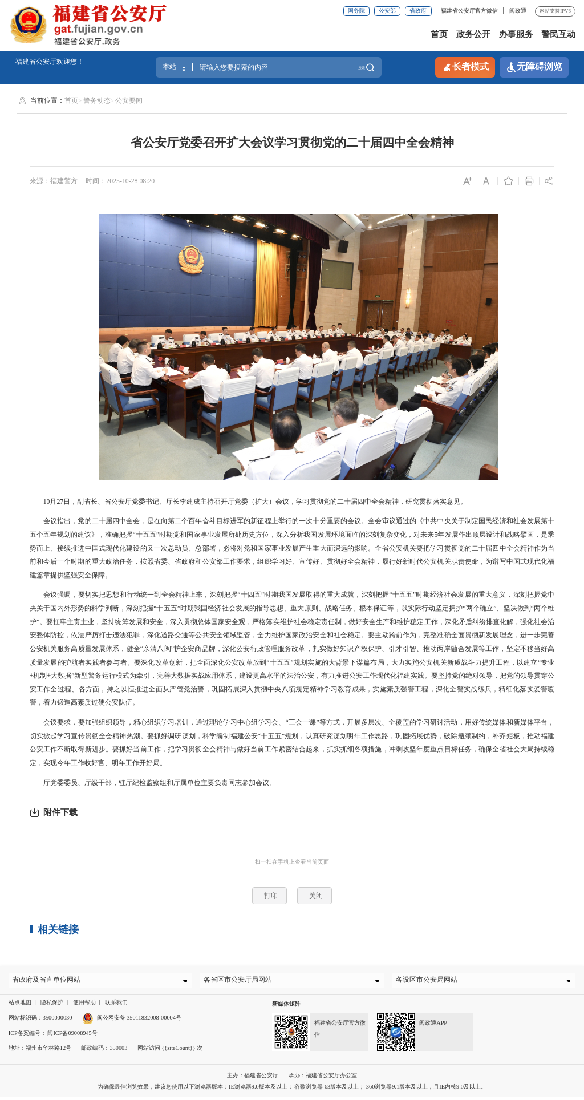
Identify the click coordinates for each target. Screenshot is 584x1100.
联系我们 (116, 1005)
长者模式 (465, 67)
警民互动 (558, 34)
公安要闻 (129, 100)
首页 (439, 34)
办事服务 (516, 34)
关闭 (316, 896)
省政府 (418, 10)
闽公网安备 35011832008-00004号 (131, 1020)
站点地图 (20, 1005)
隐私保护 (51, 1005)
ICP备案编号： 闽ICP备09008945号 (53, 1036)
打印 (271, 896)
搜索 (361, 67)
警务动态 (97, 100)
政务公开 (473, 34)
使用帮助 (84, 1005)
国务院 (356, 10)
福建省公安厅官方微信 (470, 10)
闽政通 (517, 10)
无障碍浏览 (534, 67)
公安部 (387, 10)
